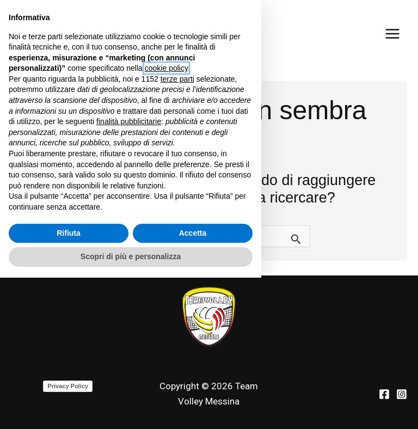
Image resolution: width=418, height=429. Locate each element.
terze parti (177, 230)
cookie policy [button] (166, 220)
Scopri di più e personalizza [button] (131, 407)
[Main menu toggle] (392, 34)
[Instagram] (401, 394)
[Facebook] (384, 394)
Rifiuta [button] (69, 384)
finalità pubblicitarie (128, 272)
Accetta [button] (193, 384)
